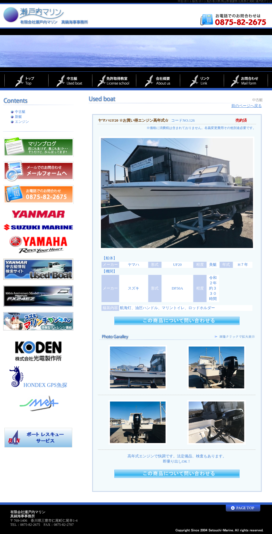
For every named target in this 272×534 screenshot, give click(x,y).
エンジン (22, 122)
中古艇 (20, 112)
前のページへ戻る (246, 106)
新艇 (18, 117)
